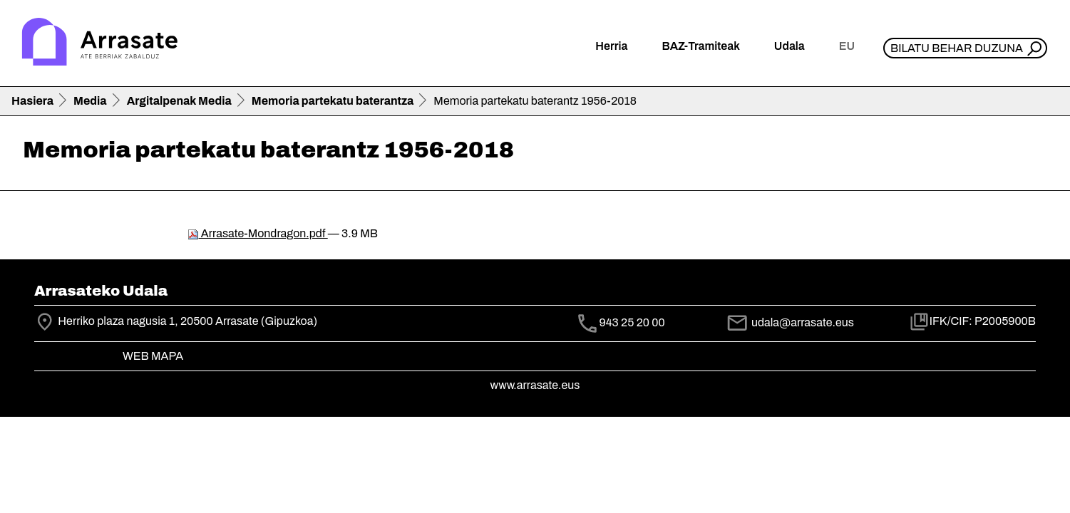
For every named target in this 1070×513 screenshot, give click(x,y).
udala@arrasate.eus (790, 322)
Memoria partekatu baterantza (333, 101)
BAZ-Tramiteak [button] (700, 46)
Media (90, 101)
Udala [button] (789, 46)
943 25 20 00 (632, 323)
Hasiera (32, 101)
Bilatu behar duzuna (956, 48)
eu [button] (847, 46)
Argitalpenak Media (179, 101)
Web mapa (153, 356)
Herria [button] (611, 46)
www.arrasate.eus (535, 385)
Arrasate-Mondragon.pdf (257, 233)
